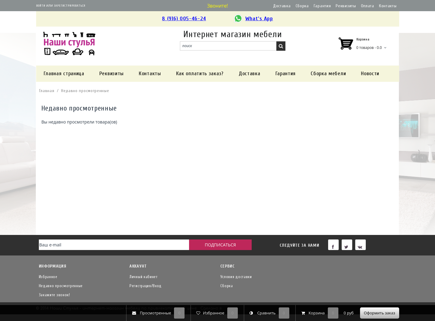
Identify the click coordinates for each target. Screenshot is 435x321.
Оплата (367, 5)
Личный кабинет (143, 276)
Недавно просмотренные (85, 90)
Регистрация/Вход (145, 286)
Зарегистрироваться (69, 6)
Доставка (282, 5)
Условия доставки (236, 276)
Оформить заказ (379, 313)
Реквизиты (346, 5)
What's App (253, 19)
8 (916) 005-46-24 (184, 18)
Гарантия (322, 5)
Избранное (48, 276)
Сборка (302, 5)
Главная (46, 90)
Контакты (388, 5)
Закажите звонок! (54, 295)
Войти (40, 6)
